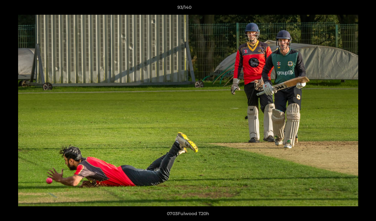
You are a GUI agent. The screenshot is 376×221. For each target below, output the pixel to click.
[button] (350, 9)
